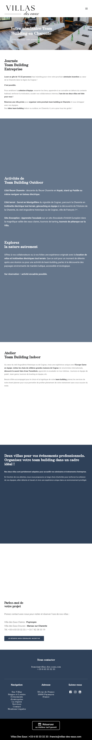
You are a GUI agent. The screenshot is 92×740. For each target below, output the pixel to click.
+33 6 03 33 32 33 (46, 669)
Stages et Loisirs (17, 694)
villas (14, 472)
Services (16, 703)
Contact (17, 706)
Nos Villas (17, 691)
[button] (86, 8)
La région (17, 701)
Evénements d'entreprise (17, 697)
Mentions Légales (17, 708)
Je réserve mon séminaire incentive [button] (24, 638)
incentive (75, 77)
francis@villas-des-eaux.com (46, 666)
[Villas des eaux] (46, 8)
